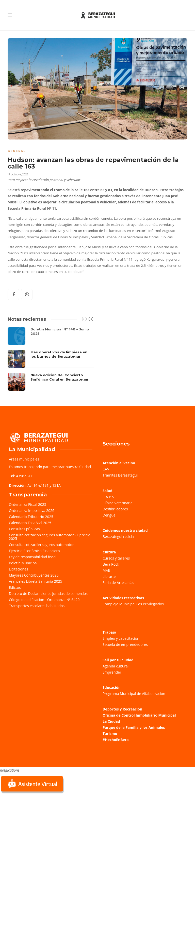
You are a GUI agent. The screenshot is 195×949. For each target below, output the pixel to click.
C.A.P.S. (109, 496)
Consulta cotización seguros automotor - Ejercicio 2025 (49, 537)
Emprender (112, 672)
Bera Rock (111, 564)
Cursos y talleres (116, 558)
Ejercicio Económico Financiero (34, 550)
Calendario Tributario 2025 (31, 516)
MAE (106, 570)
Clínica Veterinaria (118, 502)
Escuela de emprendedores (125, 644)
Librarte (109, 576)
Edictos (15, 587)
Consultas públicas (24, 528)
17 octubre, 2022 (18, 174)
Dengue (109, 515)
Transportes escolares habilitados (36, 605)
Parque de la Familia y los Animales (134, 727)
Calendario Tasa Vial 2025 (30, 522)
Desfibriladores (115, 509)
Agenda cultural (115, 666)
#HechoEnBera (116, 739)
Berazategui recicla (118, 536)
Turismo (110, 733)
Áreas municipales (24, 459)
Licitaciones (18, 569)
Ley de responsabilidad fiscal (32, 556)
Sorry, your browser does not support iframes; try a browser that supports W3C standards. (38, 830)
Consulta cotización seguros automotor (41, 544)
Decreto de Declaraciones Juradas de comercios (48, 593)
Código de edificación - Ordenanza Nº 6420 (44, 599)
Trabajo (109, 632)
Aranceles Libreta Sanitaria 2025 (35, 581)
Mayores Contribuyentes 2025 (34, 575)
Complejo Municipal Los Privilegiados (133, 604)
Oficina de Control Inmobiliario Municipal (139, 715)
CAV (106, 469)
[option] (51, 359)
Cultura (109, 552)
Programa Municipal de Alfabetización (134, 693)
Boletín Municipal (23, 563)
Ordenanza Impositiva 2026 (31, 510)
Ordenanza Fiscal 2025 (27, 504)
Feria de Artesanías (118, 582)
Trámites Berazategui (120, 475)
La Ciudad (111, 721)
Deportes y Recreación (122, 709)
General (17, 151)
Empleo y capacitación (121, 638)
